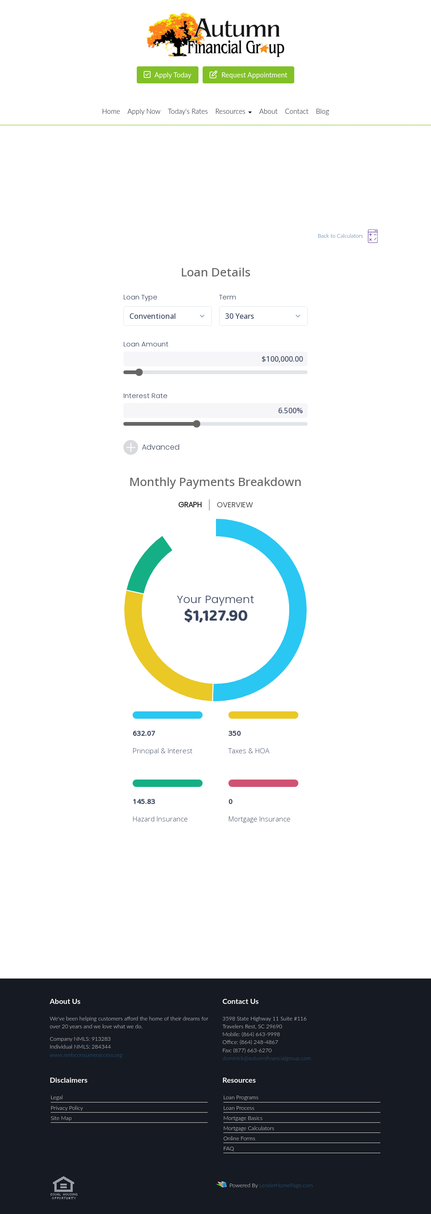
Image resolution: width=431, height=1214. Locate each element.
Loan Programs (240, 1097)
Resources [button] (233, 111)
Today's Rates (188, 111)
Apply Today (168, 74)
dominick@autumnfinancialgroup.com (266, 1058)
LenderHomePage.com (286, 1185)
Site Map (61, 1117)
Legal (57, 1097)
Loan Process (238, 1107)
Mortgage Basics (242, 1117)
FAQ (228, 1148)
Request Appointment (248, 74)
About (268, 111)
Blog (322, 111)
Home (111, 111)
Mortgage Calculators (248, 1128)
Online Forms (239, 1138)
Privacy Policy (67, 1107)
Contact (297, 111)
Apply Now (144, 111)
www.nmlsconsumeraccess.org (86, 1054)
